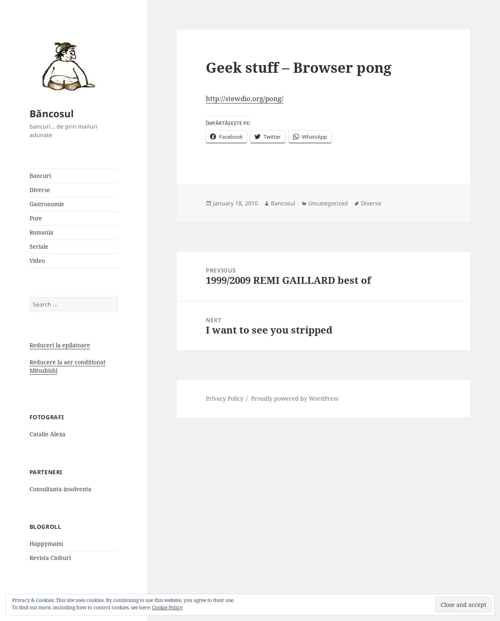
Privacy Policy (224, 398)
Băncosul (52, 113)
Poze (36, 218)
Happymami (46, 543)
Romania (41, 232)
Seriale (39, 246)
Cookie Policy (167, 607)
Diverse (40, 190)
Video (37, 260)
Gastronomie (47, 204)
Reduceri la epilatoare (60, 345)
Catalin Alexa (47, 434)
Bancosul (283, 203)
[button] (66, 66)
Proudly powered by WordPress (294, 398)
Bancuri (40, 176)
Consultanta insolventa (60, 489)
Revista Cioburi (50, 558)
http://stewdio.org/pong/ (244, 98)
